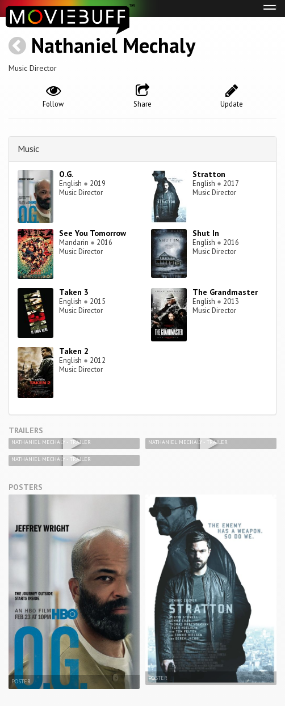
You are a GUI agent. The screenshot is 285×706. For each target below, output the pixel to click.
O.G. (66, 174)
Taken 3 (74, 292)
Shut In (205, 233)
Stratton (208, 174)
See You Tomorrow (92, 233)
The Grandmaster (225, 292)
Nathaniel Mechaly (113, 45)
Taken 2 (74, 351)
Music (28, 148)
